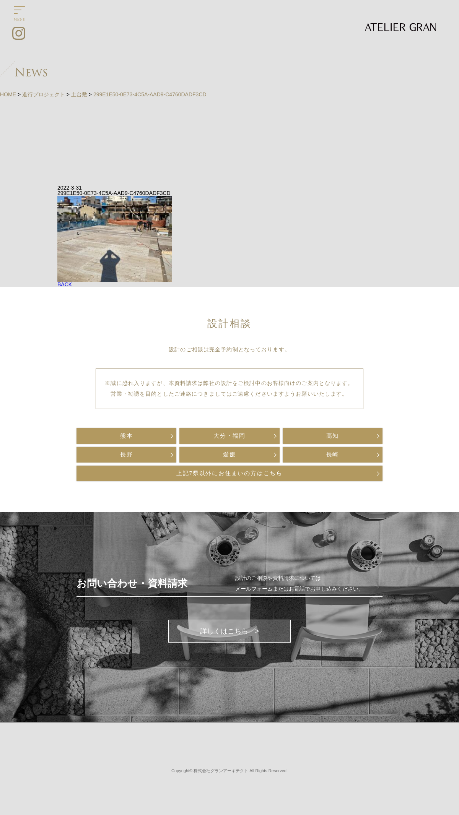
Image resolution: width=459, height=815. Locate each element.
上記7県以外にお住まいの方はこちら (229, 473)
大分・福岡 (229, 436)
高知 (332, 436)
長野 (126, 454)
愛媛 (229, 454)
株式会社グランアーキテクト (221, 770)
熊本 (126, 436)
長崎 (332, 454)
